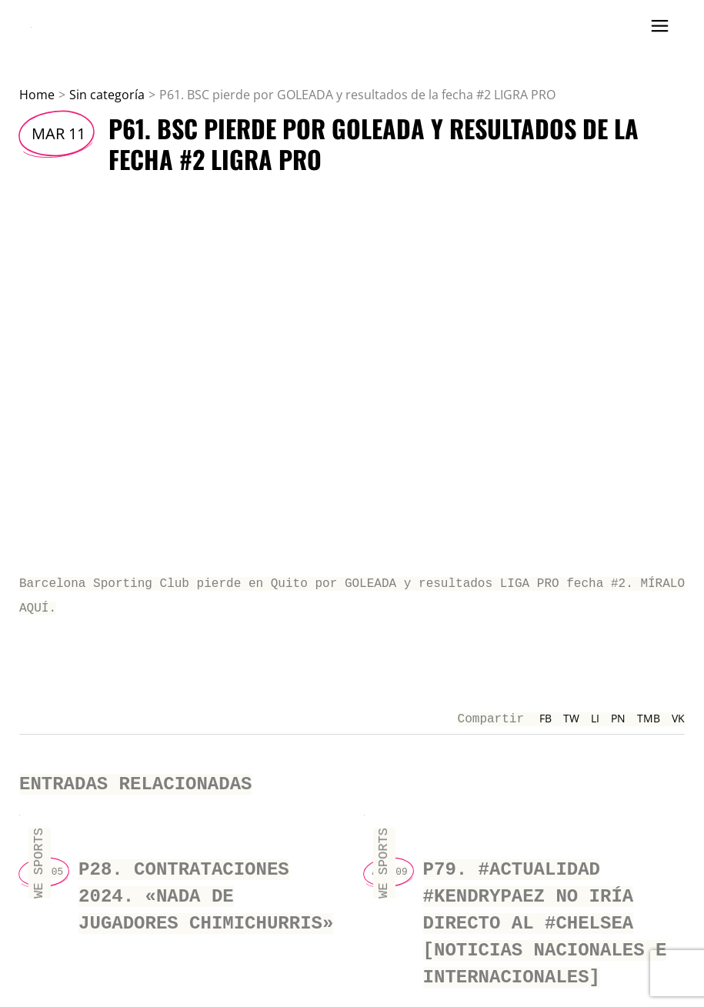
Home (37, 94)
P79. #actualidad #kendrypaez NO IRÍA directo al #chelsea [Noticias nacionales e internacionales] (545, 913)
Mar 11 (58, 133)
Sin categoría (107, 94)
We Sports (39, 859)
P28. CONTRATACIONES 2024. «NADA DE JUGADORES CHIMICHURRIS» (205, 888)
